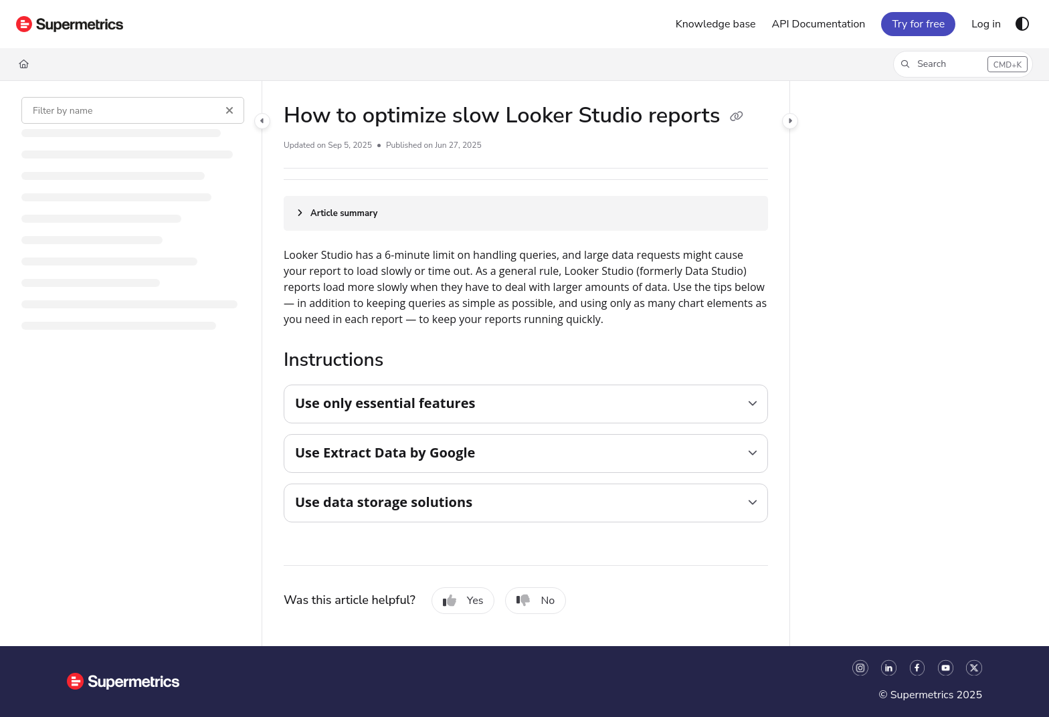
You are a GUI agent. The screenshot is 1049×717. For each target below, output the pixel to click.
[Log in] (986, 24)
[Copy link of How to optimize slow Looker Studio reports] (736, 117)
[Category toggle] (262, 121)
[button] (963, 64)
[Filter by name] (132, 110)
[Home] (24, 64)
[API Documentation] (819, 24)
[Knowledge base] (716, 24)
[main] (525, 363)
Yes (463, 600)
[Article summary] (526, 213)
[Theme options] (1022, 24)
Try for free (918, 24)
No (535, 600)
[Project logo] (69, 24)
